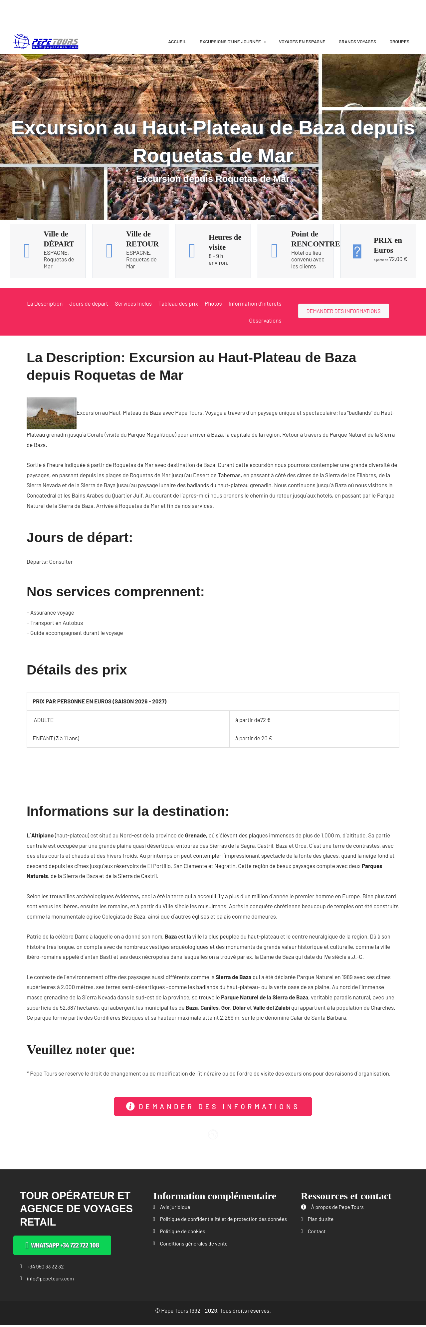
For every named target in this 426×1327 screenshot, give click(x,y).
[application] (263, 41)
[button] (213, 1106)
